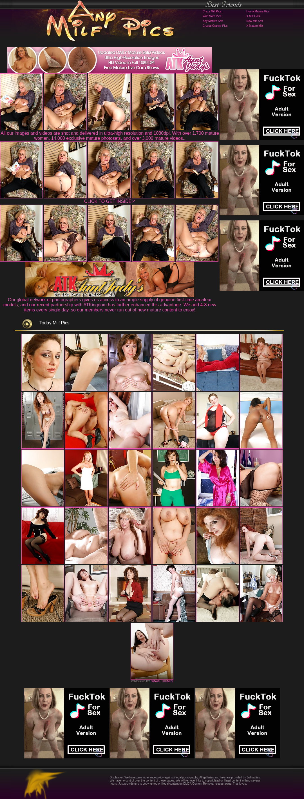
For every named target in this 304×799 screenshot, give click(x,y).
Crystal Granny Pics (215, 25)
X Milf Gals (253, 16)
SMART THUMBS (162, 681)
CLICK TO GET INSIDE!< (109, 201)
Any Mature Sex (213, 21)
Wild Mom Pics (212, 16)
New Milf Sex (254, 21)
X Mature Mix (254, 25)
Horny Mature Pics (257, 11)
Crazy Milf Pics (212, 11)
